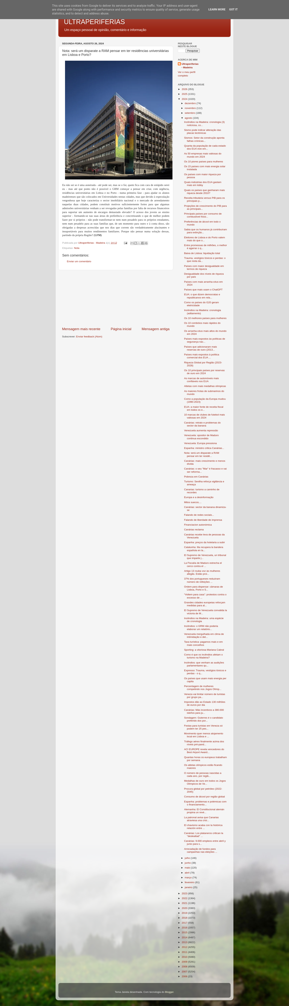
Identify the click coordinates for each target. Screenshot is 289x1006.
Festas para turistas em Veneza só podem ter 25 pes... (203, 727)
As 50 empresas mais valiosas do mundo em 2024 (202, 155)
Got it (233, 9)
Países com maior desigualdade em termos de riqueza (204, 267)
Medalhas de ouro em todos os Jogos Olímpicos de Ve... (205, 782)
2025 (185, 94)
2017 (185, 922)
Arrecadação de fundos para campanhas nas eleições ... (200, 850)
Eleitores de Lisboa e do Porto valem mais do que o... (204, 239)
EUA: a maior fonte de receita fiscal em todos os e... (203, 408)
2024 (185, 99)
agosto (189, 118)
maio (188, 867)
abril (187, 872)
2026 (185, 89)
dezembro (191, 103)
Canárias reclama (194, 529)
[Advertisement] (116, 298)
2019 (185, 913)
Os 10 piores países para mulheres (203, 161)
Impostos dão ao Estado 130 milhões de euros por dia (204, 703)
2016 (185, 927)
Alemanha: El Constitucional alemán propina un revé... (204, 811)
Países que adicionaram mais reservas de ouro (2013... (200, 348)
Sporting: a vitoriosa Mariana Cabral (204, 649)
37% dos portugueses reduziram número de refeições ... (202, 580)
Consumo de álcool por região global (204, 796)
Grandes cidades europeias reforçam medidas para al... (204, 604)
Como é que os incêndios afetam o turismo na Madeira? (203, 656)
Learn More (216, 9)
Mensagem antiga (156, 329)
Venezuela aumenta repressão (201, 430)
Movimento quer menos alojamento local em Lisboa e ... (203, 735)
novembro (191, 108)
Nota (76, 248)
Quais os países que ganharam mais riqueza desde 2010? (204, 191)
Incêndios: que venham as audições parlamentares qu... (204, 664)
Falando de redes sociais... (199, 514)
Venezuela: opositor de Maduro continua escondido (201, 437)
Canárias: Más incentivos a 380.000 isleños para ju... (204, 711)
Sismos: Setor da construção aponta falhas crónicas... (204, 139)
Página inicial (121, 329)
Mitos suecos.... (193, 502)
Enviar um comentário (79, 261)
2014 (185, 937)
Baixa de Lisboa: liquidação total (202, 253)
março (188, 877)
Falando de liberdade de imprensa (203, 519)
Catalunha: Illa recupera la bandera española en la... (203, 549)
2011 (185, 952)
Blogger (169, 992)
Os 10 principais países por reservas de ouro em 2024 (204, 372)
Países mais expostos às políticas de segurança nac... (204, 340)
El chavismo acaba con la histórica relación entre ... (203, 827)
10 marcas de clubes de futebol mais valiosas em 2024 (204, 416)
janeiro (189, 887)
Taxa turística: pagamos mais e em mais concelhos (203, 643)
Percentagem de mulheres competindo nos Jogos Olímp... (202, 688)
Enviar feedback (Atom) (89, 336)
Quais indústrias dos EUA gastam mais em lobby (202, 184)
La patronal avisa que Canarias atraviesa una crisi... (201, 819)
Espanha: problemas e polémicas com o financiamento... (205, 803)
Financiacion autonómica (198, 524)
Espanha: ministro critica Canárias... (204, 448)
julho (188, 858)
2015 (185, 932)
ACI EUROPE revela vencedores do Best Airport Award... (204, 751)
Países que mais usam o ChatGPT (203, 289)
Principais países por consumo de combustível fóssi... (203, 215)
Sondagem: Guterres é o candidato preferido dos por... (203, 719)
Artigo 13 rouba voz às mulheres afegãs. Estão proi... (202, 572)
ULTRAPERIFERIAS (94, 22)
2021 (185, 903)
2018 (185, 917)
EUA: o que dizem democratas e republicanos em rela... (202, 296)
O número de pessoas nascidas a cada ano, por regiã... (202, 774)
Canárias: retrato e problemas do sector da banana (202, 424)
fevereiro (190, 882)
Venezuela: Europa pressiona (200, 443)
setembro (190, 113)
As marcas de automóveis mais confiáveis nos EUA (201, 380)
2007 (185, 971)
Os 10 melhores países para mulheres (205, 318)
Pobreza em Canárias (196, 476)
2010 (185, 957)
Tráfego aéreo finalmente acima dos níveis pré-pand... (204, 743)
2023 (185, 893)
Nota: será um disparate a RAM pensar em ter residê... (201, 454)
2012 (185, 947)
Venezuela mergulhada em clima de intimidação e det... (204, 635)
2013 (185, 942)
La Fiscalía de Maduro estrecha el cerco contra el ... (203, 564)
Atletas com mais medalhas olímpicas (205, 386)
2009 (185, 961)
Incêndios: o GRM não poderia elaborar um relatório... (201, 627)
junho (188, 862)
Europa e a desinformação (198, 497)
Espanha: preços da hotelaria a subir (204, 542)
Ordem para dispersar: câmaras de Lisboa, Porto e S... (203, 588)
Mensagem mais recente (81, 329)
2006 (185, 976)
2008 (185, 966)
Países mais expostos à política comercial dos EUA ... (201, 356)
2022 (185, 898)
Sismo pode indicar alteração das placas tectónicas (202, 131)
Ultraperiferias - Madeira (190, 66)
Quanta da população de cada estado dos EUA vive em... (205, 147)
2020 (185, 908)
